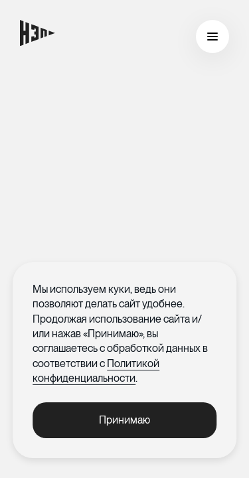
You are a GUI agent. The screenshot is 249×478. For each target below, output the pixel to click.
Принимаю (124, 420)
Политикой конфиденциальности (96, 370)
